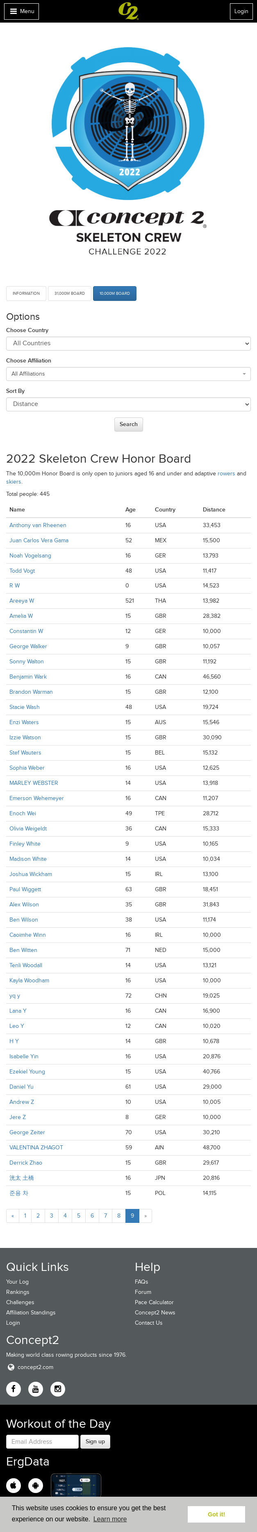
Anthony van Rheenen (37, 525)
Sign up (95, 1441)
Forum (143, 1292)
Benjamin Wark (28, 677)
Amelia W (21, 616)
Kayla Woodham (29, 980)
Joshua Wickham (30, 874)
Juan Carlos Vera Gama (38, 540)
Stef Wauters (25, 753)
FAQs (141, 1282)
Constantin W (26, 631)
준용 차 (18, 1193)
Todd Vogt (22, 571)
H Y (14, 1041)
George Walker (28, 646)
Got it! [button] (216, 1514)
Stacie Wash (24, 707)
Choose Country (27, 330)
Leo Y (16, 1026)
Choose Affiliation (28, 360)
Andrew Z (21, 1102)
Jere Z (17, 1117)
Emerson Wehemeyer (36, 798)
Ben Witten (23, 950)
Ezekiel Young (27, 1072)
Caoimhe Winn (27, 935)
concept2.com (29, 1367)
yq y (14, 996)
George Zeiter (27, 1132)
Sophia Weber (27, 768)
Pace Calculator (154, 1302)
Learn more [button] (110, 1519)
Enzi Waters (24, 722)
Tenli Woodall (25, 965)
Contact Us (149, 1323)
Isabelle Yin (24, 1056)
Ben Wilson (23, 920)
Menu (21, 13)
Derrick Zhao (25, 1163)
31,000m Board (70, 293)
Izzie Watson (25, 737)
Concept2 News (155, 1313)
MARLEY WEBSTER (33, 783)
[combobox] (128, 374)
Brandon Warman (31, 692)
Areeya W (21, 601)
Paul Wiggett (25, 889)
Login (241, 11)
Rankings (18, 1292)
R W (14, 586)
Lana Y (18, 1011)
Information (26, 293)
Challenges (20, 1302)
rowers (226, 473)
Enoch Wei (22, 813)
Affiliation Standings (31, 1313)
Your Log (17, 1282)
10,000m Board (115, 293)
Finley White (25, 844)
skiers (13, 482)
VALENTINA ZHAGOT (36, 1147)
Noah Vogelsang (30, 556)
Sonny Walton (26, 661)
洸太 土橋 (21, 1178)
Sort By (15, 391)
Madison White (28, 859)
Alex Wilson (24, 904)
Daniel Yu (21, 1087)
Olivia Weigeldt (28, 829)
